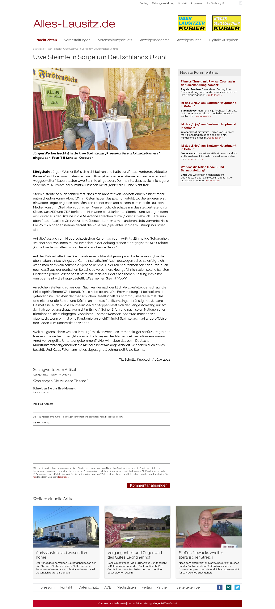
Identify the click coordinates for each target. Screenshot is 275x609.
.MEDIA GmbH (165, 603)
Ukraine (66, 374)
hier (34, 477)
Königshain (39, 374)
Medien (53, 374)
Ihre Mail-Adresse (43, 403)
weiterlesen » (214, 95)
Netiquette (63, 477)
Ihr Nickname (41, 392)
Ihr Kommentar (41, 422)
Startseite (38, 48)
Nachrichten (53, 48)
